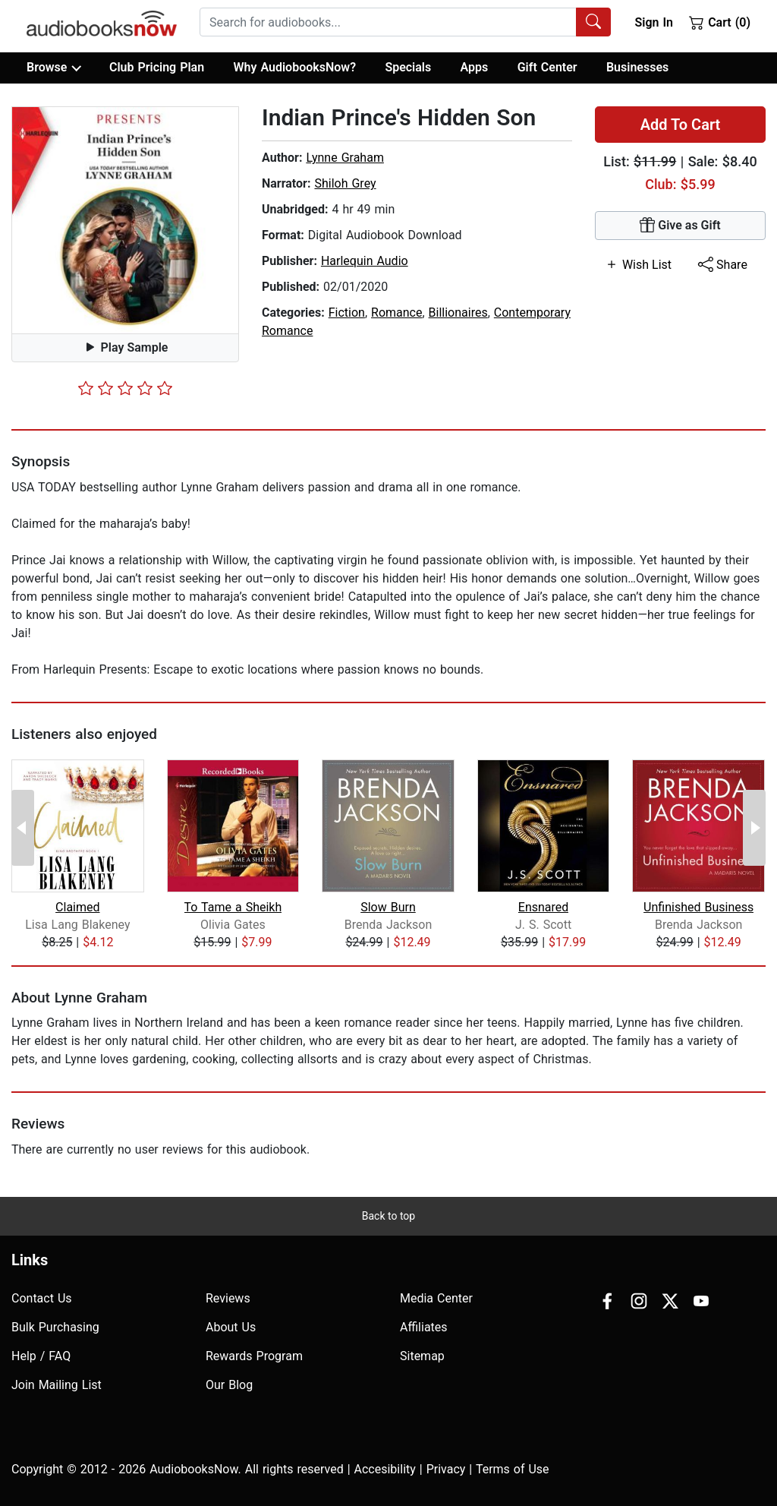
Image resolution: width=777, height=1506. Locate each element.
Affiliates (424, 1327)
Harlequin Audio (364, 261)
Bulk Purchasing (55, 1327)
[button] (125, 220)
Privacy (446, 1469)
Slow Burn (388, 907)
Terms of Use (512, 1469)
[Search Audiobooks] (593, 22)
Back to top (388, 1216)
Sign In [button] (653, 22)
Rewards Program (254, 1356)
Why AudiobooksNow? (295, 67)
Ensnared (543, 907)
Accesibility (385, 1469)
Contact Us (41, 1298)
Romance (396, 312)
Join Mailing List (56, 1385)
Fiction (347, 312)
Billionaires (458, 312)
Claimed (77, 907)
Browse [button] (53, 67)
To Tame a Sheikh (233, 907)
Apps (475, 67)
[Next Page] (754, 828)
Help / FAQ (41, 1356)
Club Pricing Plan (156, 67)
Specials (408, 67)
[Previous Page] (22, 828)
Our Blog (229, 1385)
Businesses (637, 67)
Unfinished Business (698, 907)
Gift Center (547, 67)
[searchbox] (388, 22)
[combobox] (405, 22)
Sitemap (422, 1356)
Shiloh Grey (345, 183)
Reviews (228, 1298)
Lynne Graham (345, 157)
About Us (231, 1327)
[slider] (125, 388)
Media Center (436, 1298)
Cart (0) (719, 22)
